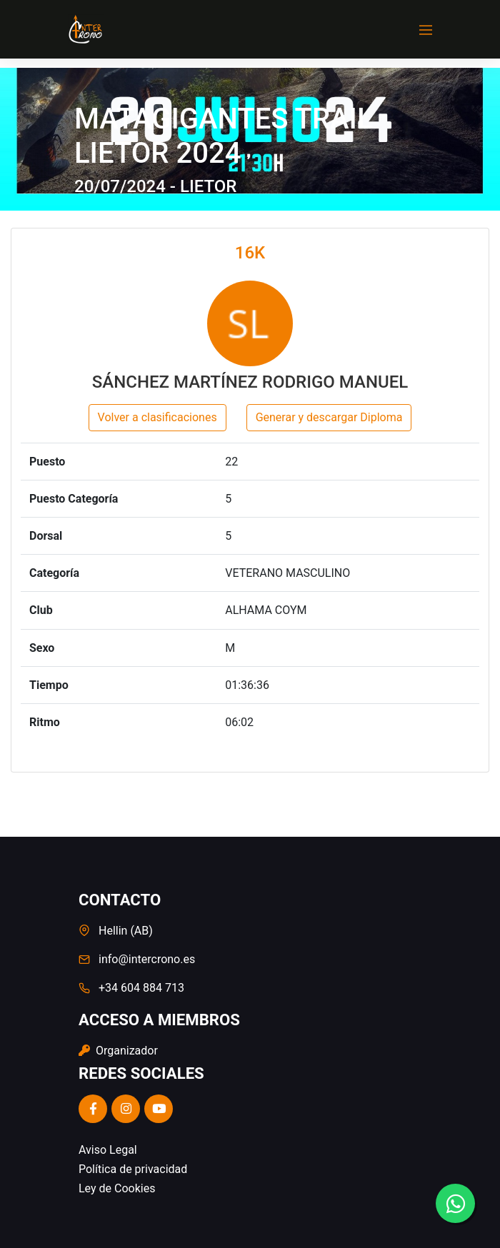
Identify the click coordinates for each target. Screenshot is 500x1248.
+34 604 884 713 (141, 988)
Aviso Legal (108, 1150)
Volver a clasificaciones (157, 417)
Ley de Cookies (117, 1188)
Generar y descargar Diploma (329, 417)
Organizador (118, 1050)
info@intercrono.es (147, 959)
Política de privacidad (133, 1169)
